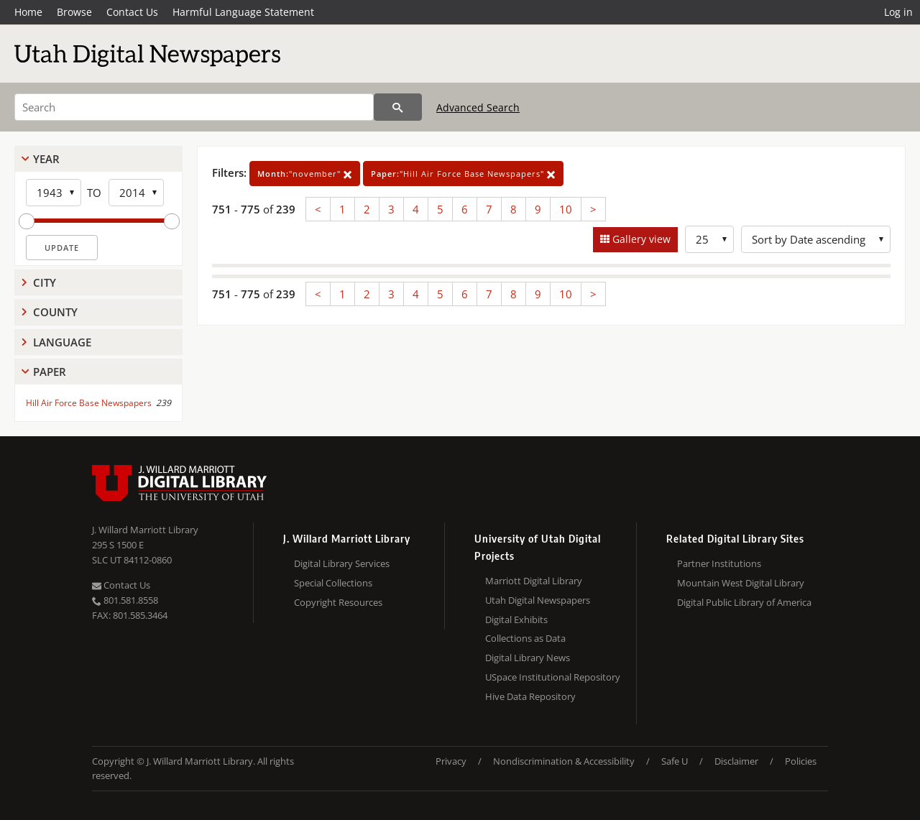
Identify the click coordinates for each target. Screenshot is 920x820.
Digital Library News (527, 657)
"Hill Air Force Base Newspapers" (463, 173)
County (55, 312)
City (44, 282)
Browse (74, 12)
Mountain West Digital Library (740, 582)
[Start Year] (53, 192)
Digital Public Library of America (744, 602)
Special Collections (333, 582)
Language (62, 342)
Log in (898, 12)
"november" (304, 173)
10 (565, 209)
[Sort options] (816, 239)
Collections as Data (525, 638)
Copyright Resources (338, 602)
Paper (49, 371)
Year (46, 159)
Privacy (451, 761)
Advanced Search (478, 107)
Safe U (674, 761)
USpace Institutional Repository (552, 677)
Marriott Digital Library (533, 580)
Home (28, 12)
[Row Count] (709, 239)
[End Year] (136, 192)
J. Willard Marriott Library (145, 529)
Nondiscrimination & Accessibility (564, 761)
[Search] (194, 107)
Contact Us (132, 12)
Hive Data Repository (530, 696)
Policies (800, 761)
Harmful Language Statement (243, 12)
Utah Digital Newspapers (537, 600)
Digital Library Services (342, 563)
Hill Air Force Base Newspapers (89, 403)
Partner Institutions (719, 563)
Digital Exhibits (516, 619)
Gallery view (640, 239)
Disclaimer (736, 761)
